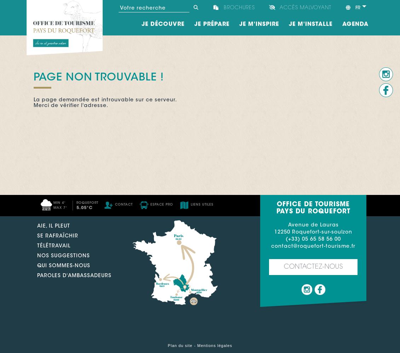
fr (352, 7)
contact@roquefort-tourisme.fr (313, 246)
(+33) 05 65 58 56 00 (313, 239)
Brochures (239, 8)
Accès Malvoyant (305, 8)
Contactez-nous (313, 267)
